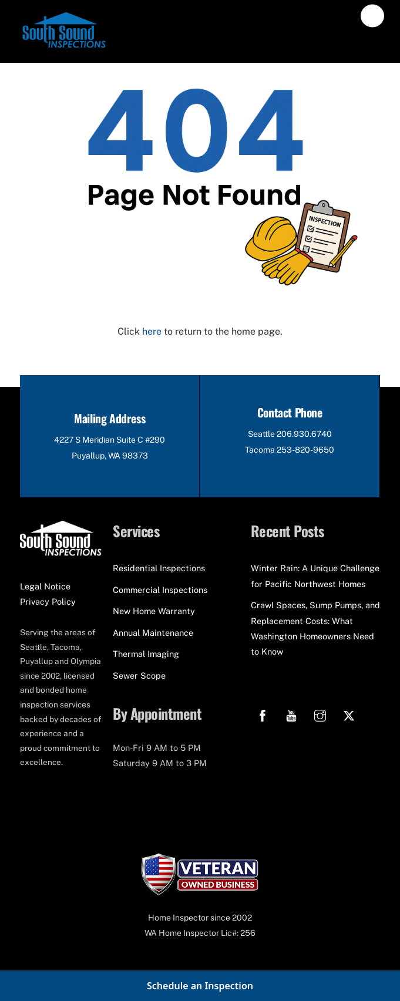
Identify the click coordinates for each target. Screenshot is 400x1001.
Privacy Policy (48, 601)
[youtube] (291, 714)
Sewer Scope (139, 675)
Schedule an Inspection (200, 985)
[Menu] (372, 16)
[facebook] (262, 714)
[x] (349, 714)
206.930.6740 (304, 434)
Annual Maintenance (153, 633)
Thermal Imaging (146, 654)
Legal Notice (45, 586)
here (152, 331)
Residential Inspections (159, 568)
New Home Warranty (154, 611)
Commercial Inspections (160, 590)
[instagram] (320, 714)
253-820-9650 (305, 449)
